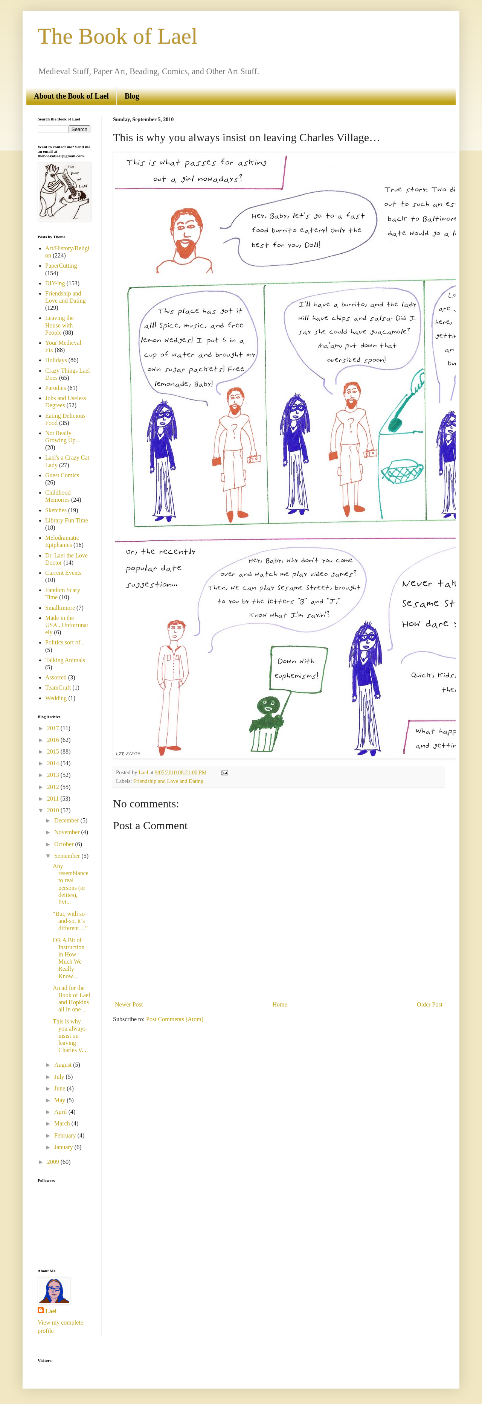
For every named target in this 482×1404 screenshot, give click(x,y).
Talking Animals (65, 660)
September (67, 856)
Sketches (56, 510)
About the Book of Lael (71, 96)
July (60, 1077)
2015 (54, 751)
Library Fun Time (66, 520)
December (67, 820)
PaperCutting (61, 265)
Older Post (429, 1004)
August (63, 1064)
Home (280, 1004)
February (66, 1135)
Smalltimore (60, 608)
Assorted (56, 677)
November (67, 832)
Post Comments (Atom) (174, 1019)
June (60, 1088)
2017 (54, 728)
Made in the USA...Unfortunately (66, 625)
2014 (54, 763)
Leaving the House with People (59, 325)
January (64, 1147)
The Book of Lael (118, 36)
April (61, 1112)
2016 (54, 740)
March (63, 1123)
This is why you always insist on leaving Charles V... (69, 1036)
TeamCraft (58, 687)
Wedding (56, 698)
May (60, 1100)
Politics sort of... (65, 642)
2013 (54, 775)
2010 (54, 810)
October (64, 844)
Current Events (63, 573)
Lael (50, 1311)
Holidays (56, 360)
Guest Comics (62, 475)
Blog (132, 96)
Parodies (55, 388)
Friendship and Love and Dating (168, 781)
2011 (53, 798)
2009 (54, 1162)
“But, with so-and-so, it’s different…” (70, 921)
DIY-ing (55, 283)
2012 (54, 787)
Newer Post (129, 1004)
